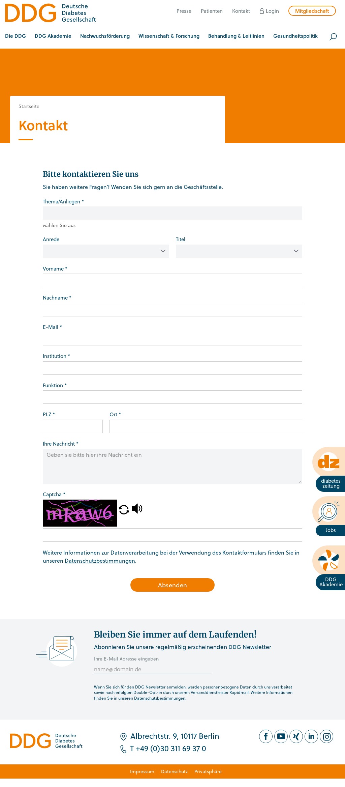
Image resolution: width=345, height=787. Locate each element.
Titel (180, 239)
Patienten (212, 11)
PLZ (49, 414)
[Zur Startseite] (50, 14)
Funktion (55, 385)
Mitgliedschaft (312, 11)
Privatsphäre (208, 771)
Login (272, 11)
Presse (184, 11)
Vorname (55, 268)
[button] (15, 36)
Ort (115, 414)
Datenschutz (174, 771)
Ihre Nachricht (61, 443)
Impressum (142, 771)
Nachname (57, 297)
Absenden (172, 584)
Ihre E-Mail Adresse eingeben (126, 658)
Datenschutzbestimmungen (100, 560)
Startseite (29, 106)
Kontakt (241, 11)
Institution (56, 356)
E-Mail (52, 327)
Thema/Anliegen (63, 201)
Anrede (51, 239)
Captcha (54, 494)
